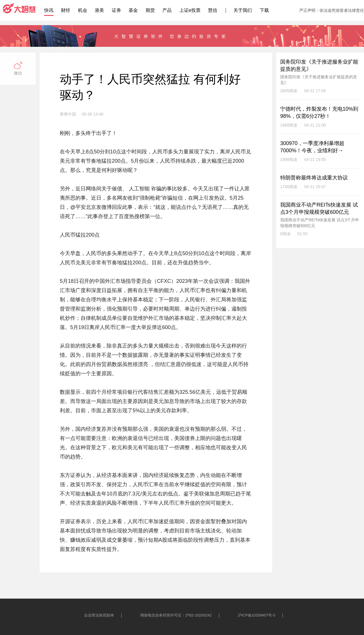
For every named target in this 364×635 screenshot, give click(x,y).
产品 (167, 10)
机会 (82, 10)
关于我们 (242, 10)
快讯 (48, 10)
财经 (65, 10)
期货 (150, 10)
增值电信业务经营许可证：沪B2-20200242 (175, 615)
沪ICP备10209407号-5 (256, 615)
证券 (116, 10)
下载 (264, 10)
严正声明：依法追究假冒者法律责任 (331, 10)
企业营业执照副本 (99, 615)
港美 (99, 10)
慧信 (212, 10)
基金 (133, 10)
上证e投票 (189, 10)
